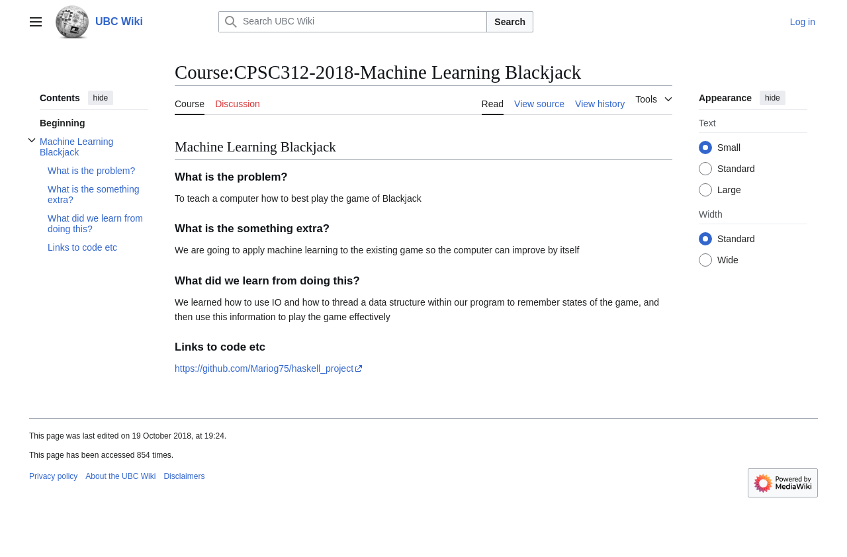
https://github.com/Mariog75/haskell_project (264, 368)
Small (728, 147)
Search (509, 22)
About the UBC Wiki (120, 476)
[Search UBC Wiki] (352, 21)
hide (101, 98)
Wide (727, 260)
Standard (736, 168)
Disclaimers (183, 476)
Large (729, 190)
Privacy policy (53, 476)
